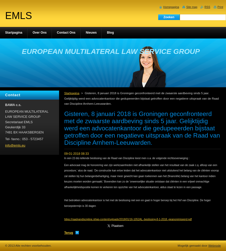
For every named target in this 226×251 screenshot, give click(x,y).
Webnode (214, 245)
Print (220, 6)
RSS (207, 6)
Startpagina (71, 93)
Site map (191, 6)
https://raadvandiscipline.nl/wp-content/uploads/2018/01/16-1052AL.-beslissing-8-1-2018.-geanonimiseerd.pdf (128, 219)
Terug (68, 233)
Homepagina (171, 6)
